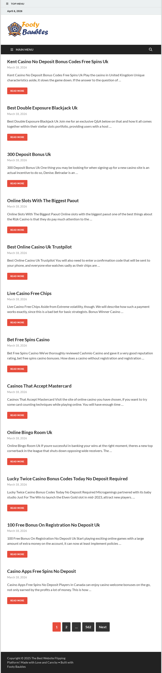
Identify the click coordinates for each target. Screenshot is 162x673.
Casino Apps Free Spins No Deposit (41, 571)
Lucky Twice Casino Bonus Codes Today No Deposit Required (67, 478)
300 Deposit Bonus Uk (29, 154)
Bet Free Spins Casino (28, 339)
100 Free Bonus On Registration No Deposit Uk (53, 524)
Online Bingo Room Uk (29, 432)
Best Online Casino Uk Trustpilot (39, 246)
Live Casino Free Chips (29, 293)
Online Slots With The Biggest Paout (43, 200)
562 (88, 627)
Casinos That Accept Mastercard (39, 385)
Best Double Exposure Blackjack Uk (42, 107)
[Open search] (150, 50)
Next (103, 627)
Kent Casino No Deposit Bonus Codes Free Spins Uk (57, 61)
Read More (15, 89)
